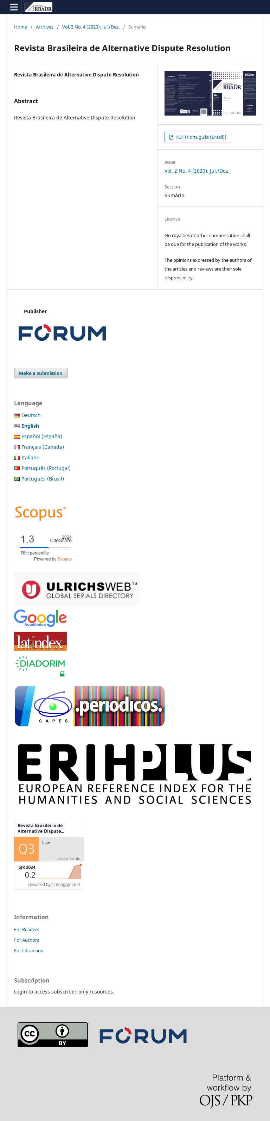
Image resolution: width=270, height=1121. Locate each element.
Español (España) (41, 436)
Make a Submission (41, 373)
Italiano (30, 457)
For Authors (26, 940)
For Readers (26, 929)
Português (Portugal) (46, 468)
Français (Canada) (42, 447)
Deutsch (31, 415)
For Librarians (28, 950)
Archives (44, 27)
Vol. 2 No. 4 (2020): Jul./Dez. (91, 27)
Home (20, 27)
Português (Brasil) (42, 478)
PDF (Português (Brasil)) (200, 137)
